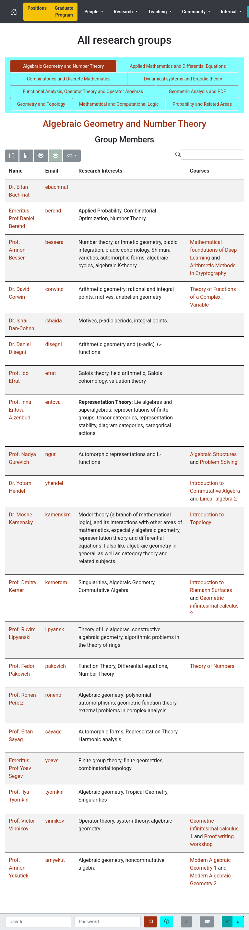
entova (53, 402)
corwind (54, 289)
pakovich (55, 666)
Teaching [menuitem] (158, 11)
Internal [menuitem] (229, 11)
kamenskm (58, 515)
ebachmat (56, 187)
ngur (50, 454)
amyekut (55, 860)
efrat (50, 373)
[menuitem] (37, 12)
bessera (54, 242)
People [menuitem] (92, 11)
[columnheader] (23, 171)
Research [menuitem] (124, 11)
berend (53, 211)
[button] (23, 171)
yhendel (54, 483)
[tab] (63, 66)
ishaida (53, 321)
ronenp (53, 695)
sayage (53, 732)
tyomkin (54, 792)
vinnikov (54, 821)
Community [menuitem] (194, 11)
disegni (53, 344)
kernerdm (56, 582)
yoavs (51, 760)
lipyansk (54, 629)
